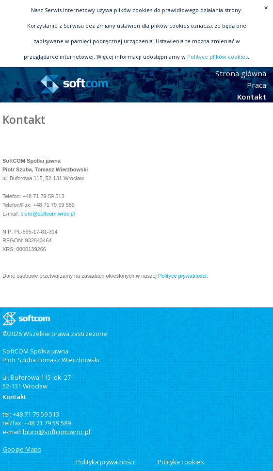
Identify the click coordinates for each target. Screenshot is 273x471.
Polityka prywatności (105, 461)
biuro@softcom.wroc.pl (47, 214)
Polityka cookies (181, 461)
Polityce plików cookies (217, 56)
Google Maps (21, 449)
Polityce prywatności (182, 276)
